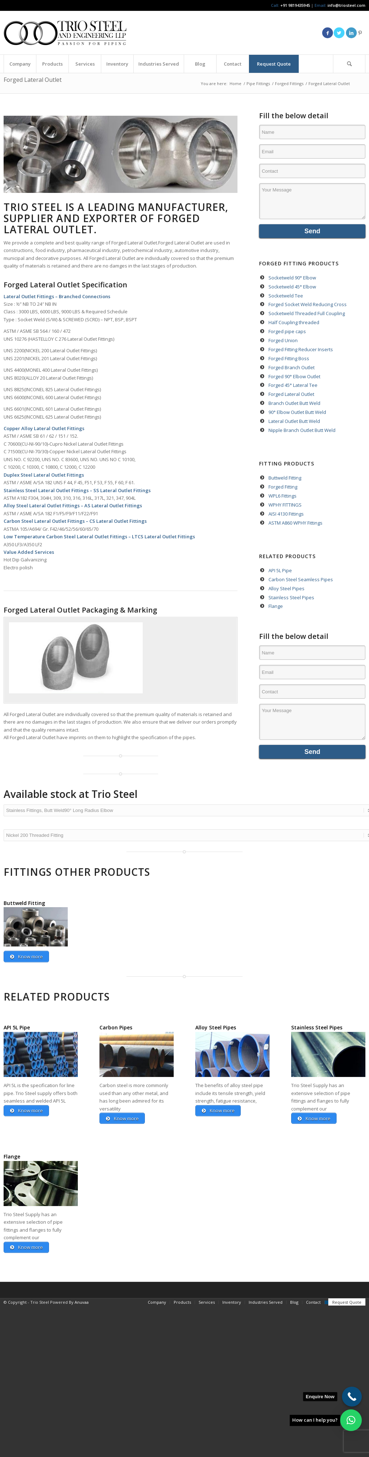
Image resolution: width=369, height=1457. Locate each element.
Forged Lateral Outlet (33, 80)
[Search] (349, 64)
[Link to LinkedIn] (351, 32)
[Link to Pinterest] (360, 32)
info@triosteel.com (345, 5)
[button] (351, 1420)
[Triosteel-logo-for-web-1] (65, 32)
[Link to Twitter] (339, 32)
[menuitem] (20, 64)
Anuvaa (82, 1307)
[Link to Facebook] (327, 32)
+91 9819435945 (295, 5)
